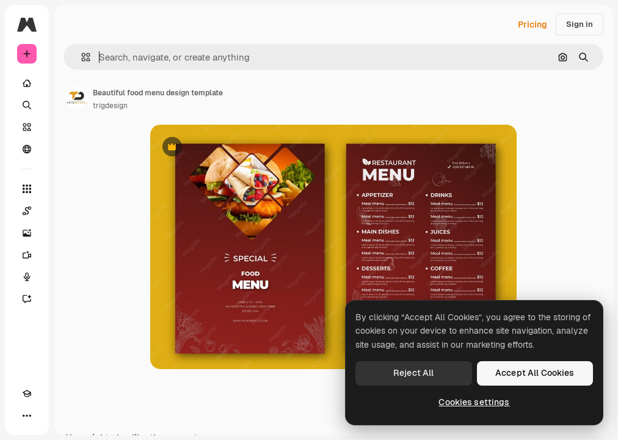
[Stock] (27, 127)
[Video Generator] (27, 255)
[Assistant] (27, 299)
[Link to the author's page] (77, 98)
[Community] (27, 149)
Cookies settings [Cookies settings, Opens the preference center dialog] (473, 402)
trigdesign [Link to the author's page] (110, 106)
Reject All (413, 372)
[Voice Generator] (27, 277)
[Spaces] (27, 211)
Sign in (579, 24)
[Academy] (27, 393)
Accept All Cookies (535, 372)
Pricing (532, 24)
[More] (27, 415)
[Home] (27, 83)
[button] (81, 57)
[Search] (27, 105)
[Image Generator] (27, 233)
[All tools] (27, 189)
